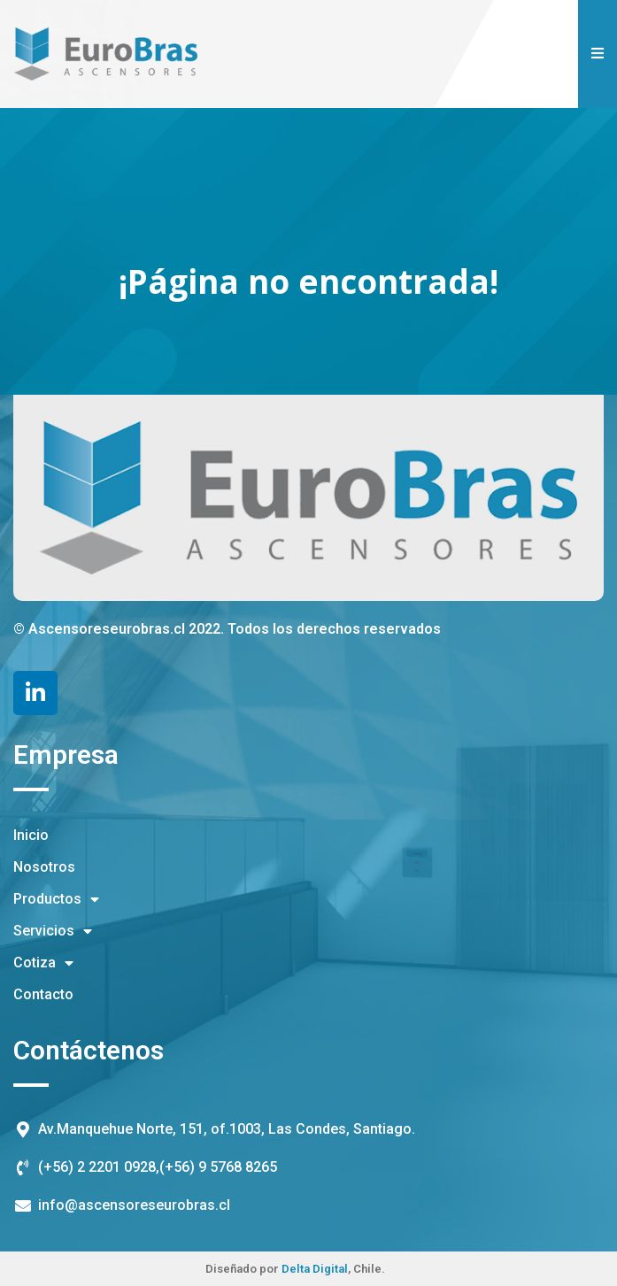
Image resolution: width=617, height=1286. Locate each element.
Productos (56, 899)
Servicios (52, 931)
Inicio (31, 835)
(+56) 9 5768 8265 (218, 1167)
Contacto (43, 994)
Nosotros (44, 867)
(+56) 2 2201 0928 (97, 1167)
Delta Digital (315, 1268)
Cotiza (43, 963)
